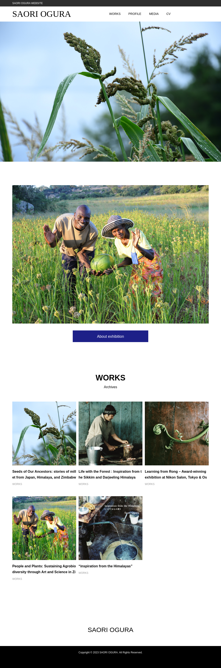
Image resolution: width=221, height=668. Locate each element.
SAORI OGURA (41, 14)
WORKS (115, 14)
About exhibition (110, 336)
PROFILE (134, 14)
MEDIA (154, 14)
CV (168, 14)
